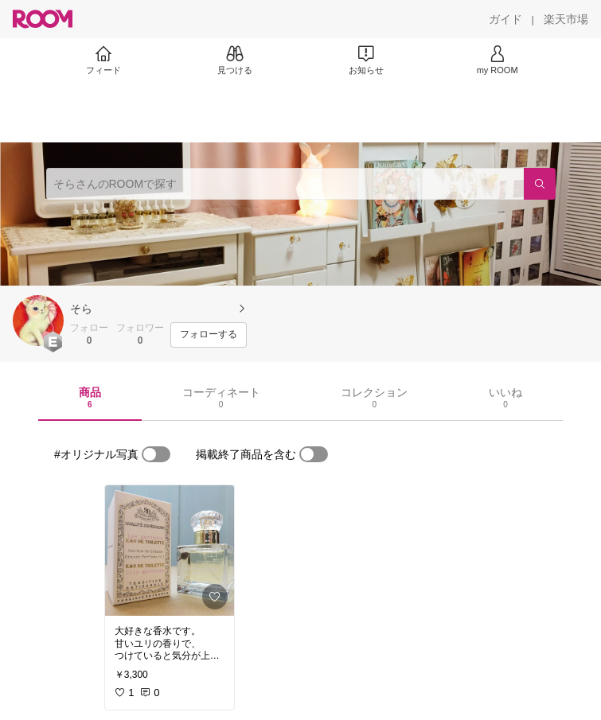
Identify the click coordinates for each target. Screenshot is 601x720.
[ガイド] (505, 19)
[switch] (156, 454)
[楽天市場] (566, 19)
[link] (169, 550)
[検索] (540, 184)
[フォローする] (208, 335)
